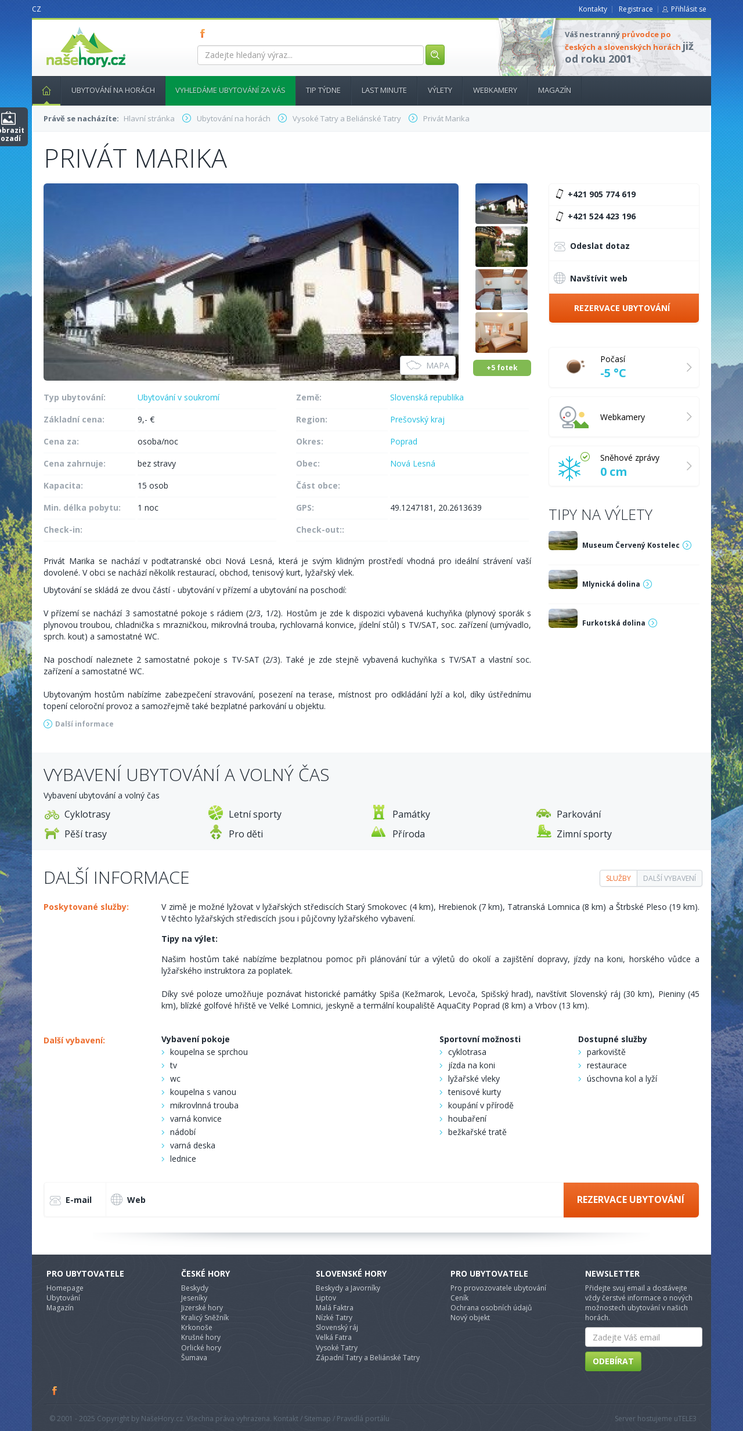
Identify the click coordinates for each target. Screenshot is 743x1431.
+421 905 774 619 (594, 194)
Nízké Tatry (334, 1317)
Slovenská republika (427, 397)
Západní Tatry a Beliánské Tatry (368, 1358)
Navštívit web (590, 278)
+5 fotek (502, 368)
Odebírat (613, 1361)
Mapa (427, 365)
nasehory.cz (65, 27)
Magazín (554, 90)
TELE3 (687, 1418)
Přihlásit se (688, 9)
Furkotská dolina (613, 623)
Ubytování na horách (113, 90)
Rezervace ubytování (622, 307)
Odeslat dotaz (592, 247)
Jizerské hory (202, 1308)
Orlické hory (201, 1348)
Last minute (384, 90)
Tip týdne (323, 90)
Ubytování (63, 1298)
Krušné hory (201, 1337)
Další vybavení (669, 878)
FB (205, 33)
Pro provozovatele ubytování (498, 1288)
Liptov (326, 1298)
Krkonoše (196, 1327)
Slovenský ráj (337, 1327)
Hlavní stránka (42, 90)
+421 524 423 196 (594, 216)
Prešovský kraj (417, 419)
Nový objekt (470, 1317)
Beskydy (194, 1288)
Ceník (459, 1298)
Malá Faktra (335, 1308)
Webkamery (495, 90)
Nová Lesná (412, 463)
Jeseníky (194, 1298)
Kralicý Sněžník (205, 1317)
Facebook (55, 1390)
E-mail (70, 1201)
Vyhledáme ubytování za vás (230, 90)
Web (128, 1199)
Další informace (84, 724)
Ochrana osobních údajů (491, 1308)
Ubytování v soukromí (178, 397)
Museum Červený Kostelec (631, 545)
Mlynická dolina (611, 584)
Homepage (65, 1288)
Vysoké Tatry (337, 1348)
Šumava (194, 1358)
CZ (36, 9)
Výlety (440, 90)
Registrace (636, 9)
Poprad (403, 441)
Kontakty (593, 9)
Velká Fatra (334, 1337)
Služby (618, 878)
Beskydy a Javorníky (348, 1288)
